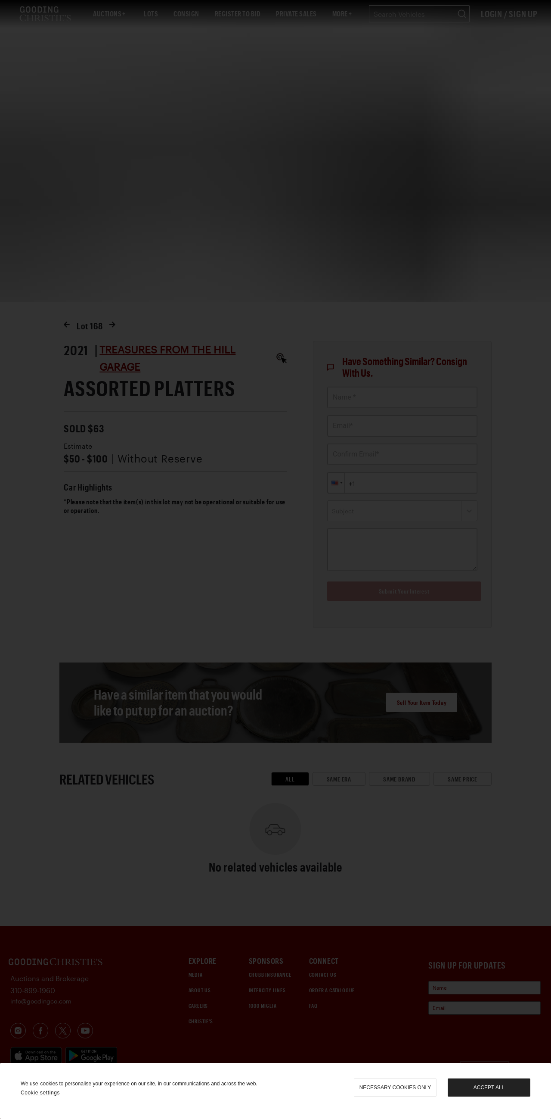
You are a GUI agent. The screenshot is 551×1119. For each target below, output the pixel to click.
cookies (49, 1084)
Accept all (489, 1088)
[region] (275, 1091)
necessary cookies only (395, 1088)
